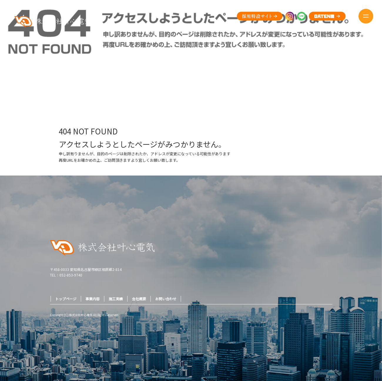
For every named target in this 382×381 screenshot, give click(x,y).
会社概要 (139, 298)
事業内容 (93, 298)
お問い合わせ (165, 298)
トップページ (65, 298)
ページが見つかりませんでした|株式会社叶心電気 (341, 87)
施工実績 (116, 298)
